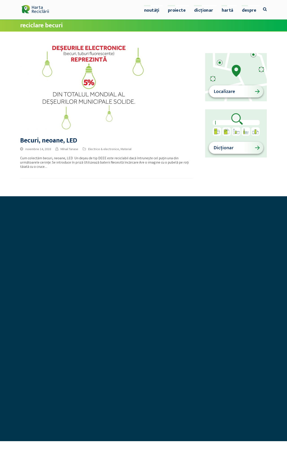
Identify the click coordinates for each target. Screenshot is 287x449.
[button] (265, 9)
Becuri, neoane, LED (48, 140)
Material (126, 149)
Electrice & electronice (103, 149)
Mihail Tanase (69, 149)
